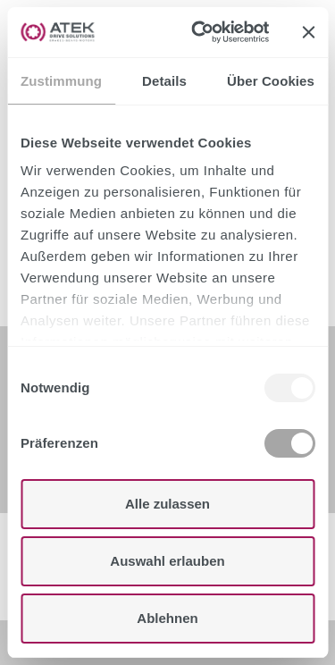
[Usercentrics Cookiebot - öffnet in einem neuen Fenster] (199, 32)
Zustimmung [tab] (61, 80)
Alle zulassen (167, 503)
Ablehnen (167, 618)
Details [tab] (164, 80)
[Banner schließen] (308, 32)
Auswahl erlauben (167, 560)
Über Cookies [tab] (270, 80)
